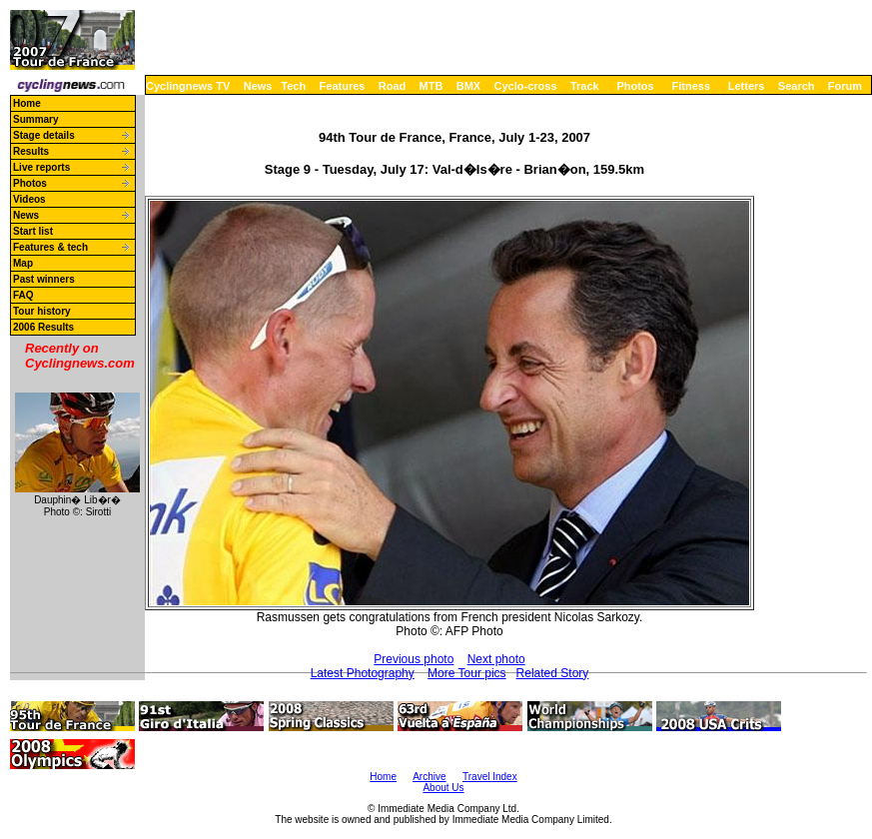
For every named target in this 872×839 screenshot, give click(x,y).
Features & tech (50, 247)
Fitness (690, 86)
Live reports (41, 167)
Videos (29, 199)
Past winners (44, 279)
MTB (431, 86)
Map (23, 263)
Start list (33, 231)
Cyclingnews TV (188, 86)
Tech (293, 86)
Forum (845, 86)
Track (584, 86)
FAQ (23, 295)
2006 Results (43, 327)
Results (31, 151)
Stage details (44, 135)
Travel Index (489, 776)
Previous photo (413, 659)
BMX (468, 86)
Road (393, 86)
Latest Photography (363, 673)
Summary (36, 119)
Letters (746, 86)
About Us (443, 787)
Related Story (552, 673)
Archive (429, 776)
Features (343, 86)
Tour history (42, 311)
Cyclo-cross (525, 86)
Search (796, 86)
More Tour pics (466, 673)
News (258, 86)
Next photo (496, 659)
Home (27, 103)
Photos (634, 86)
